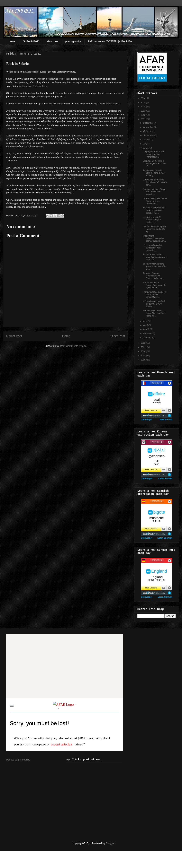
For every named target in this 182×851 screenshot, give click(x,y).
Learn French (165, 419)
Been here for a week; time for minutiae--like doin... (154, 266)
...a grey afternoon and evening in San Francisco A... (153, 154)
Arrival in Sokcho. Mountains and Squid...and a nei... (153, 275)
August (146, 139)
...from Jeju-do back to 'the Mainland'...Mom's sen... (155, 182)
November (148, 127)
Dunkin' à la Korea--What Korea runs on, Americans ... (155, 201)
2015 (143, 102)
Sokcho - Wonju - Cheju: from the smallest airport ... (154, 191)
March (146, 329)
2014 (143, 106)
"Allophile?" (31, 41)
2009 (143, 347)
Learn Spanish (164, 538)
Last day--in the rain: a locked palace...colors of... (154, 163)
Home (12, 41)
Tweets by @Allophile (18, 759)
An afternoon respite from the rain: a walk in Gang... (154, 173)
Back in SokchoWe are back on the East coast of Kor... (153, 210)
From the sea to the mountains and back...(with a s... (155, 257)
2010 (143, 343)
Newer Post (14, 336)
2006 (143, 360)
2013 (143, 111)
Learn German (165, 597)
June (146, 148)
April (145, 325)
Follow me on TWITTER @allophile (110, 41)
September (148, 135)
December (148, 123)
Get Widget (146, 419)
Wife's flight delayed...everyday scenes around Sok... (154, 238)
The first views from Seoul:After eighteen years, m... (154, 313)
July (145, 144)
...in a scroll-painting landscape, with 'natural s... (152, 247)
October (147, 131)
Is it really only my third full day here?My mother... (154, 303)
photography (73, 41)
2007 (143, 355)
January (147, 337)
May (145, 321)
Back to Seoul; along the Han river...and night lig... (154, 229)
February (147, 333)
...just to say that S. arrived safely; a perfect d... (152, 219)
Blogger (110, 843)
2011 (143, 119)
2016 (143, 98)
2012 (143, 115)
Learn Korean (165, 478)
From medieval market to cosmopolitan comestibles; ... (155, 294)
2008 (143, 351)
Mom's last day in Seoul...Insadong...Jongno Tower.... (154, 285)
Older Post (117, 336)
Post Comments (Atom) (73, 345)
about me (52, 41)
